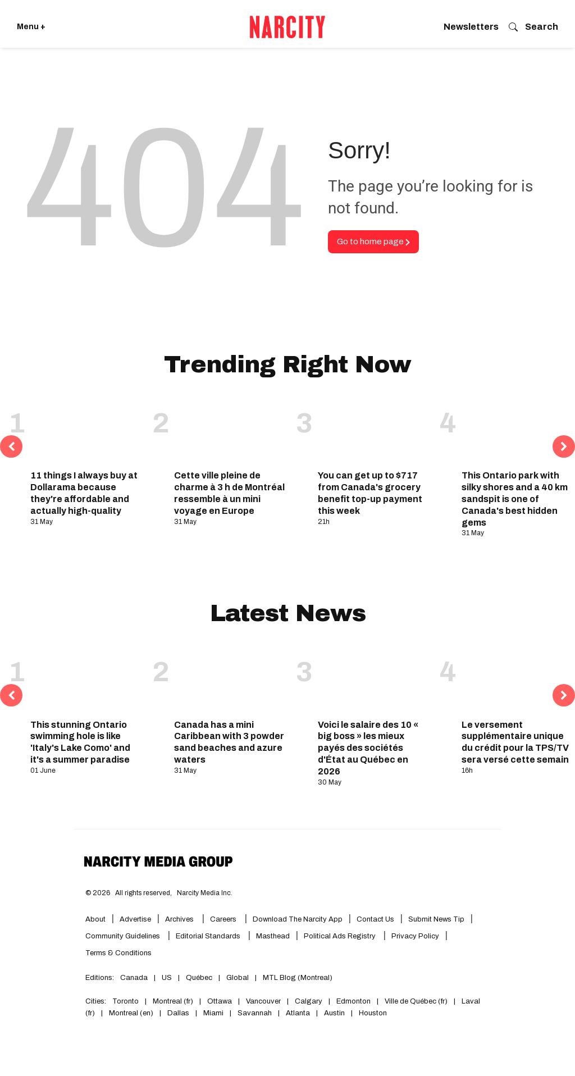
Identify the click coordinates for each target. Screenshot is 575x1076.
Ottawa (219, 1001)
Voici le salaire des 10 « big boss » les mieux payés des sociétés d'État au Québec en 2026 (368, 748)
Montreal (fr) (173, 1001)
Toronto (125, 1001)
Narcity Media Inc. (204, 893)
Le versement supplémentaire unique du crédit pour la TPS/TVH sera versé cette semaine (518, 742)
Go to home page (373, 241)
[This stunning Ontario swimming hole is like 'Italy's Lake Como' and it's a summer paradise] (87, 679)
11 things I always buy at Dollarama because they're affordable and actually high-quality (84, 493)
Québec (199, 978)
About (95, 919)
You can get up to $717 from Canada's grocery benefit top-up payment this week (370, 493)
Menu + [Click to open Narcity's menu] (31, 26)
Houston (373, 1013)
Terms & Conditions (118, 953)
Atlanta (298, 1013)
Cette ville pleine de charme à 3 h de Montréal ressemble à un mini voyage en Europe (229, 493)
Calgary (308, 1001)
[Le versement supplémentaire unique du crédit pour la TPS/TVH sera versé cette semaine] (518, 679)
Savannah (255, 1013)
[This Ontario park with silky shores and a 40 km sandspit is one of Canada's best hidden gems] (518, 430)
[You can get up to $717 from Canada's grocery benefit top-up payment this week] (374, 430)
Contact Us (375, 919)
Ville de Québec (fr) (416, 1001)
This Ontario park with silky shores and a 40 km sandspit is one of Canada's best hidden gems (515, 499)
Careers (223, 919)
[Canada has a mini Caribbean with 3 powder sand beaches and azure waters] (231, 679)
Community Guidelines (123, 936)
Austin (334, 1013)
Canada (134, 978)
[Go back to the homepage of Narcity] (287, 27)
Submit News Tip (436, 919)
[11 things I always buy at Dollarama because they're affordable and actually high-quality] (87, 430)
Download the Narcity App (298, 919)
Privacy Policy (415, 936)
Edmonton (353, 1001)
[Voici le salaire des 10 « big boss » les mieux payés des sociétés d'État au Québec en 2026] (374, 679)
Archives (179, 919)
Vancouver (263, 1001)
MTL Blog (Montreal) (297, 978)
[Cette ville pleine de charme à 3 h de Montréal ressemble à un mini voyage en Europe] (231, 430)
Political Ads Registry (340, 936)
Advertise (135, 919)
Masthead (273, 936)
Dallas (178, 1013)
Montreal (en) (131, 1013)
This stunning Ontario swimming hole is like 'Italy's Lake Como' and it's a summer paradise (80, 742)
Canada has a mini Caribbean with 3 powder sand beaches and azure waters (229, 742)
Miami (213, 1013)
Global (237, 978)
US (167, 978)
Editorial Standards (209, 936)
